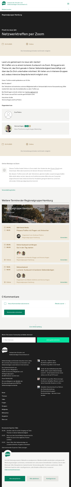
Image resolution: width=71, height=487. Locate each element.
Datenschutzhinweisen (12, 470)
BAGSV (18, 381)
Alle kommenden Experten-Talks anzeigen (14, 445)
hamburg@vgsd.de (31, 92)
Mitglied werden (6, 9)
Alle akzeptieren (14, 478)
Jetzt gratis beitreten (54, 340)
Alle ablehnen (34, 478)
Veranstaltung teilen (8, 190)
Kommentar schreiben (14, 312)
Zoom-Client (55, 168)
